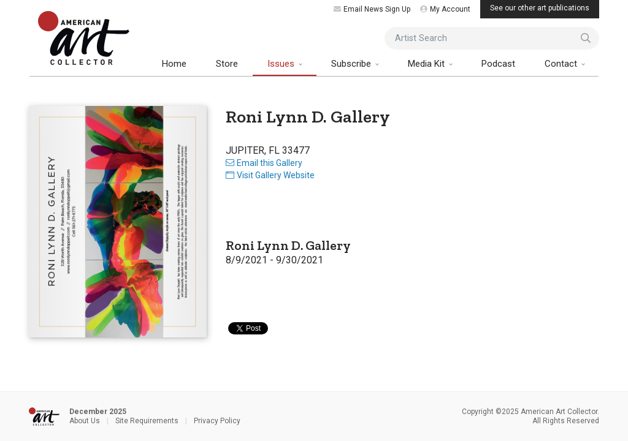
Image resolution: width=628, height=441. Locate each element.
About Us (84, 421)
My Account (445, 9)
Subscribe (352, 63)
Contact (562, 63)
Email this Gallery (264, 163)
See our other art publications (539, 8)
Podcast (498, 63)
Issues (282, 63)
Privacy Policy (217, 421)
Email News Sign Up (372, 9)
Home (174, 63)
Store (227, 63)
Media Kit (427, 63)
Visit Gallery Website (270, 175)
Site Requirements (146, 421)
